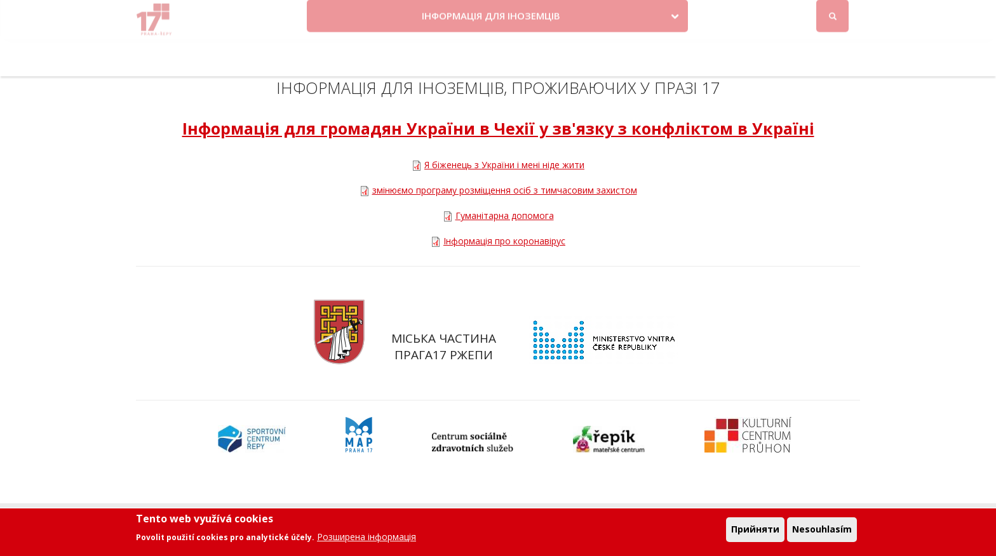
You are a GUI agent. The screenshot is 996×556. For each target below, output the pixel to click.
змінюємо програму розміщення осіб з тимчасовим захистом (504, 190)
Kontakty (574, 14)
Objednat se (634, 14)
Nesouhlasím (822, 532)
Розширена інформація (366, 539)
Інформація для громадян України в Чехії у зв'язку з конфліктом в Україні (498, 128)
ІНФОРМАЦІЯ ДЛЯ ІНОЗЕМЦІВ (491, 52)
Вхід (848, 15)
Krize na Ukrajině (495, 14)
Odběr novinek (705, 14)
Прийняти (755, 532)
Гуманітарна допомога (504, 215)
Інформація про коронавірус (504, 241)
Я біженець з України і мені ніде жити (504, 165)
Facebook (792, 14)
